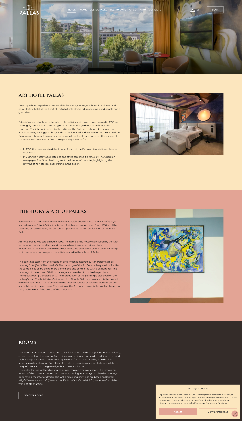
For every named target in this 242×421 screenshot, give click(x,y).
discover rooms (33, 395)
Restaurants (118, 9)
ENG (192, 9)
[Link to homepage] (29, 10)
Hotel (71, 9)
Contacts (155, 9)
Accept (178, 411)
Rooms (83, 9)
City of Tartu (137, 9)
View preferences (218, 411)
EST (199, 9)
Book (215, 9)
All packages (98, 9)
